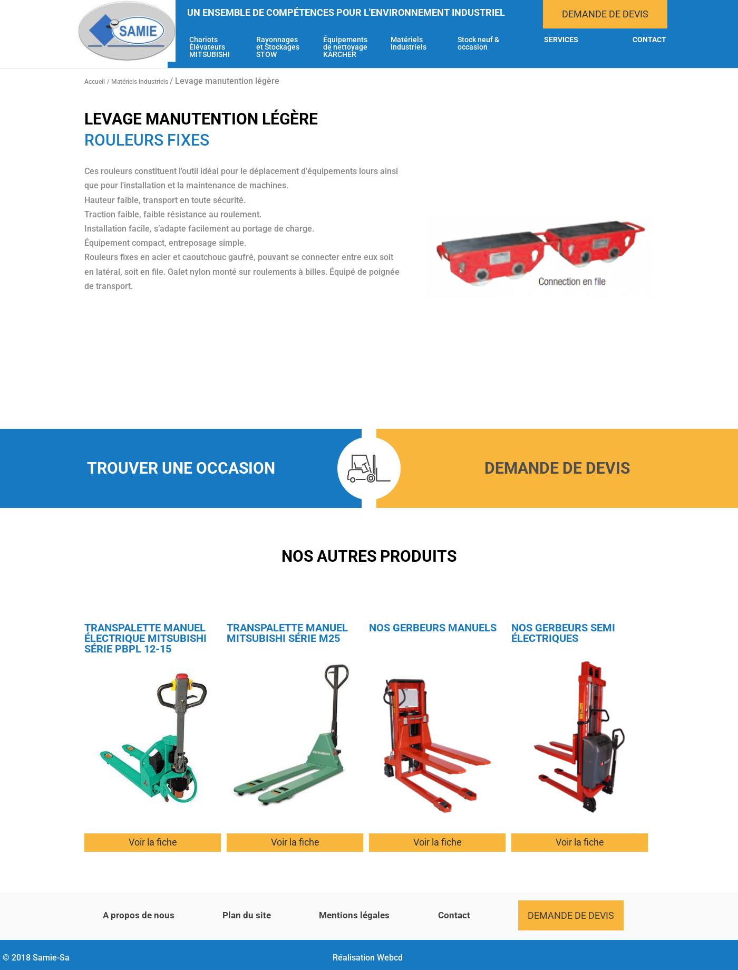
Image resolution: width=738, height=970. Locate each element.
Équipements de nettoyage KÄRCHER (345, 47)
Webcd (390, 958)
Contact (649, 40)
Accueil (94, 81)
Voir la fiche (153, 842)
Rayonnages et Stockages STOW (277, 47)
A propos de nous (138, 915)
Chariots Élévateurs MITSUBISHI (209, 47)
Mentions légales (354, 915)
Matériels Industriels (408, 43)
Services (561, 40)
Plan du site (246, 915)
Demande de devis (605, 14)
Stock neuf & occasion (478, 43)
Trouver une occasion (181, 468)
